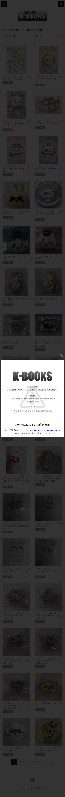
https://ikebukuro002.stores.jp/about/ (44, 430)
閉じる (61, 355)
